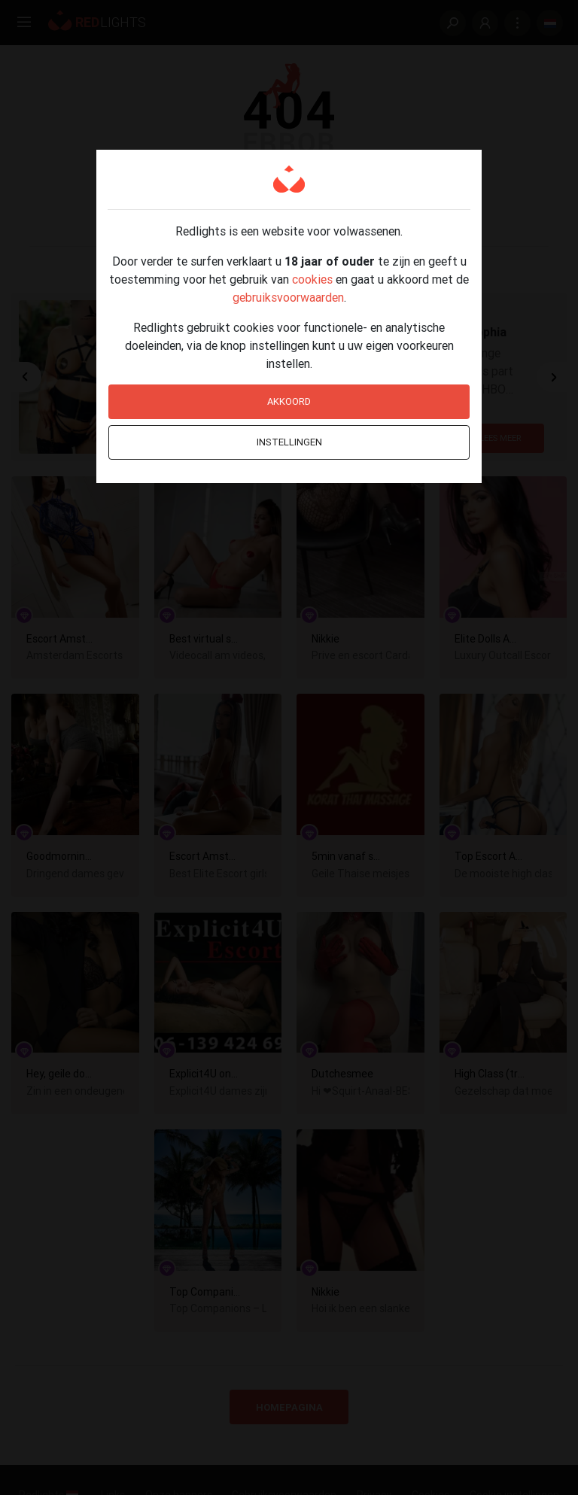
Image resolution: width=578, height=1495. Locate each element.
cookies (312, 279)
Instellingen (289, 442)
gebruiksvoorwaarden (288, 297)
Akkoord (289, 401)
